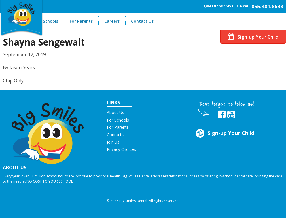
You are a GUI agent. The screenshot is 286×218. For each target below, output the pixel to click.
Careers (112, 21)
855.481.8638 (267, 6)
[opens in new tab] (222, 114)
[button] (47, 131)
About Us (115, 112)
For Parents (81, 21)
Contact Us (142, 21)
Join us (113, 142)
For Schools (46, 21)
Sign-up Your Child (253, 37)
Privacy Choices (121, 149)
